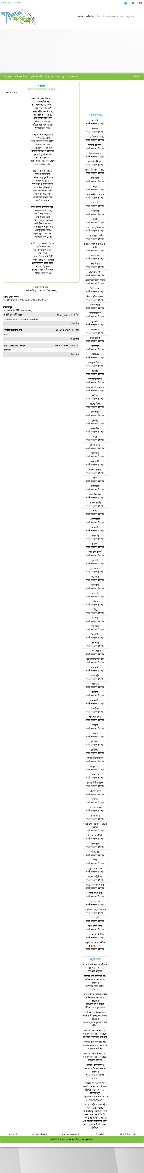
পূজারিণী (95, 560)
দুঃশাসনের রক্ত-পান (95, 659)
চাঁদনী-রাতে (95, 445)
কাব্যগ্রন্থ (60, 76)
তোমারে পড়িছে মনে (95, 387)
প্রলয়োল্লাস (95, 519)
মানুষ (95, 186)
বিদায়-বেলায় (95, 153)
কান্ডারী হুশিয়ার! (95, 145)
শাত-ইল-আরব (95, 552)
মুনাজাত (95, 321)
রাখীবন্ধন (95, 749)
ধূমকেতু (95, 420)
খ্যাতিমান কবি (36, 76)
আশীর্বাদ (95, 585)
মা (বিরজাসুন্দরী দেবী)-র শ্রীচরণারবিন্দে (95, 944)
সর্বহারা (52, 89)
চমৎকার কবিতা (95, 1048)
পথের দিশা (95, 403)
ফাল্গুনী (95, 618)
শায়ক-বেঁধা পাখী (95, 893)
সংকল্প (95, 128)
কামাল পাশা (95, 305)
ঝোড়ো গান (95, 901)
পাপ (95, 478)
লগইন (80, 16)
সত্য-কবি (95, 675)
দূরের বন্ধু (95, 453)
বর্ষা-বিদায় (95, 263)
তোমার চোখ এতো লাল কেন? (94, 1085)
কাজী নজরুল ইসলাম (37, 89)
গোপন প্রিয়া (95, 428)
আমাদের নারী (95, 502)
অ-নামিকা (95, 486)
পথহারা (95, 733)
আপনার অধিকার (39, 1134)
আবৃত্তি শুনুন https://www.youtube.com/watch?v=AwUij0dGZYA (100, 1096)
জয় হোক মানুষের (95, 971)
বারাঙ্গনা (95, 544)
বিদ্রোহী (95, 120)
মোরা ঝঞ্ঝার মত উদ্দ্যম (95, 280)
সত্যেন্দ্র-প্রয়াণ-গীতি (95, 934)
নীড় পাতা (8, 76)
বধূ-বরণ (95, 642)
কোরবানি (95, 346)
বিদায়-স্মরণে (95, 313)
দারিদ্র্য (95, 609)
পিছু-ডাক (95, 626)
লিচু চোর (95, 178)
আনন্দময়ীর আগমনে (95, 194)
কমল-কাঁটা (95, 815)
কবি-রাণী (95, 461)
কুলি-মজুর (95, 412)
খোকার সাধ (95, 255)
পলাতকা (95, 852)
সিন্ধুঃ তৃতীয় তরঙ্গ (95, 758)
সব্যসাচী (95, 535)
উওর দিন (75, 323)
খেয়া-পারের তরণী (95, 235)
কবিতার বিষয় (21, 76)
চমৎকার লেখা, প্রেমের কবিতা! (95, 987)
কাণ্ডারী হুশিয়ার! (95, 161)
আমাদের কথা (73, 76)
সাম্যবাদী (95, 202)
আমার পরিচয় (89, 994)
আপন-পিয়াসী (95, 651)
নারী (95, 219)
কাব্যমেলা (49, 76)
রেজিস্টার (90, 16)
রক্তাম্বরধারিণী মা (95, 362)
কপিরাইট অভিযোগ (128, 1134)
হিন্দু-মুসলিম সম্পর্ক (95, 296)
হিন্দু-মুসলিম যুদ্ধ (95, 379)
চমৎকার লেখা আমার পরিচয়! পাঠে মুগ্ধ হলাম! (95, 1006)
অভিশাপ (95, 211)
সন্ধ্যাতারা (95, 576)
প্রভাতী (95, 371)
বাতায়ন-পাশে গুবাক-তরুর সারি (95, 245)
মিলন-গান (95, 774)
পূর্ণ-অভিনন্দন (95, 717)
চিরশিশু (95, 799)
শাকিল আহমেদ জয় (13, 330)
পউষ (95, 860)
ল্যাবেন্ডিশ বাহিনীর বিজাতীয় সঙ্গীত (95, 825)
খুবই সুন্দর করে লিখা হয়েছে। (95, 1076)
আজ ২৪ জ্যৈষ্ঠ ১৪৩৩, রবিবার (11, 3)
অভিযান (95, 684)
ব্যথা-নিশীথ (95, 700)
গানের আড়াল (95, 469)
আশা (95, 511)
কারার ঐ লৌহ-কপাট (95, 137)
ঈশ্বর (95, 436)
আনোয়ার (95, 843)
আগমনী (95, 692)
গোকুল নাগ (95, 766)
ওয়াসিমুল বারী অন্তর (13, 314)
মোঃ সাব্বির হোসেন (95, 978)
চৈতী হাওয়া (95, 288)
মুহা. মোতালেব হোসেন (14, 345)
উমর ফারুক (95, 338)
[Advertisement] (72, 51)
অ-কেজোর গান (95, 807)
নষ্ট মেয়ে (87, 1104)
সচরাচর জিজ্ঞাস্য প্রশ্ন (71, 1134)
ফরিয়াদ (95, 601)
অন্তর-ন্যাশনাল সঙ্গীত (95, 885)
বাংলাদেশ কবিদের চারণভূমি (95, 1037)
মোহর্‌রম (95, 329)
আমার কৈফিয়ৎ (95, 494)
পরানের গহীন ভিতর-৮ (95, 1065)
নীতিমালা (100, 1134)
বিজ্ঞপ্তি (137, 76)
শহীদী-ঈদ (95, 354)
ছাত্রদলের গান (95, 272)
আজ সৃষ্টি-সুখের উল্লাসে (95, 170)
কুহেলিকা (95, 741)
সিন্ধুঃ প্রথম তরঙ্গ (95, 868)
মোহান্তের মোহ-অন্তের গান (95, 909)
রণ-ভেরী (95, 593)
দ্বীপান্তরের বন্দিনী (95, 835)
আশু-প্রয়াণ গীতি (95, 926)
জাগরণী (95, 527)
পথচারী (95, 725)
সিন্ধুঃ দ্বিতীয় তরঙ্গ (95, 782)
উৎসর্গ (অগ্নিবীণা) (95, 876)
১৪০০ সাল (95, 568)
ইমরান (96, 1068)
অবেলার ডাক (95, 791)
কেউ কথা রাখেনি (91, 1012)
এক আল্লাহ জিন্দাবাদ (95, 227)
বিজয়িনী (95, 634)
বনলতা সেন (89, 976)
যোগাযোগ (12, 1134)
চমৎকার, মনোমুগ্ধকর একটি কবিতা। (95, 1024)
